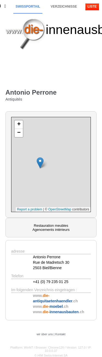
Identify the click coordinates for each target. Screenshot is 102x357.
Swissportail (28, 6)
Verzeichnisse (64, 6)
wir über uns (44, 334)
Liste (92, 6)
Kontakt (60, 334)
